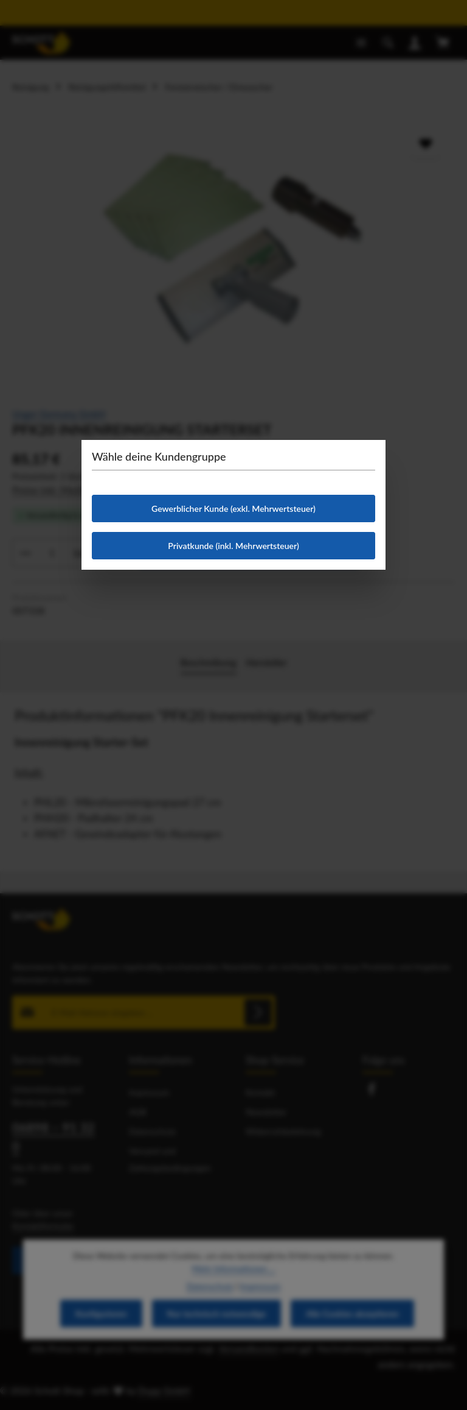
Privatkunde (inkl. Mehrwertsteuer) (233, 545)
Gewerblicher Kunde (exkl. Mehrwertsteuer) (233, 508)
